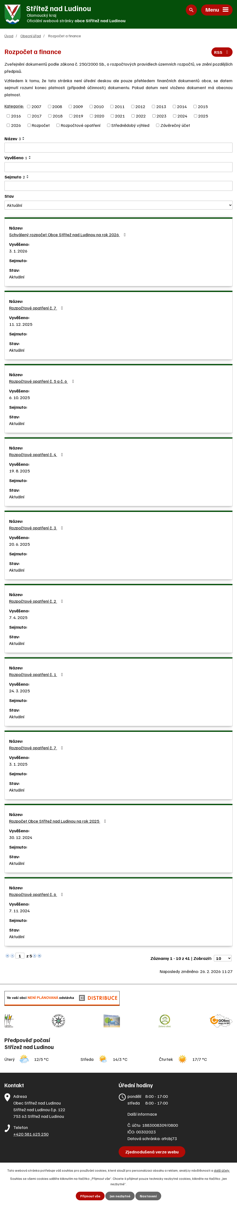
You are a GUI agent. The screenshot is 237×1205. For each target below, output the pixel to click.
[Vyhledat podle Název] (118, 148)
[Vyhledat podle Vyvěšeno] (118, 167)
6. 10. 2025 (19, 397)
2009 (78, 106)
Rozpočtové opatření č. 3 (37, 527)
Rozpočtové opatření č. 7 (37, 308)
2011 (120, 106)
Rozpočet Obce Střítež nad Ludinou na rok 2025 (58, 821)
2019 (78, 115)
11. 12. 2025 (20, 324)
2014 (182, 106)
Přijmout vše (90, 1196)
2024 (182, 115)
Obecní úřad (30, 35)
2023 (161, 115)
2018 (58, 115)
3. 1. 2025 (18, 764)
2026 (16, 125)
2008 (57, 106)
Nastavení (148, 1196)
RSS (222, 52)
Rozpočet (41, 125)
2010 (99, 106)
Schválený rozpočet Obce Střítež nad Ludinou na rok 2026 (68, 234)
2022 (141, 115)
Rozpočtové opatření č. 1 (37, 674)
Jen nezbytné (120, 1196)
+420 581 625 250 (30, 1134)
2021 (120, 115)
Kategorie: (14, 106)
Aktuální (16, 276)
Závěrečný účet (175, 125)
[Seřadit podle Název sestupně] (23, 139)
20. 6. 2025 (19, 544)
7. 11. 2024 (19, 910)
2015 (203, 106)
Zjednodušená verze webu (152, 1151)
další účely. (222, 1170)
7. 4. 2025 (18, 617)
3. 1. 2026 (18, 250)
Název (12, 138)
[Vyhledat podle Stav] (118, 205)
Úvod (8, 35)
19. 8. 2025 (19, 470)
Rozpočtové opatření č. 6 (37, 894)
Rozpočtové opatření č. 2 (37, 601)
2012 (140, 106)
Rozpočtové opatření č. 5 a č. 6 (42, 381)
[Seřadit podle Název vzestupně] (23, 137)
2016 (16, 115)
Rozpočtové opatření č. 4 (37, 454)
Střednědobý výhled (130, 125)
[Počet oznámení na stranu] (223, 958)
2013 (161, 106)
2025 (203, 115)
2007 (36, 106)
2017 (37, 115)
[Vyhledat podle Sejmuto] (118, 186)
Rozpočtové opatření (80, 125)
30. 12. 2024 (20, 837)
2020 (99, 115)
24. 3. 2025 (19, 690)
